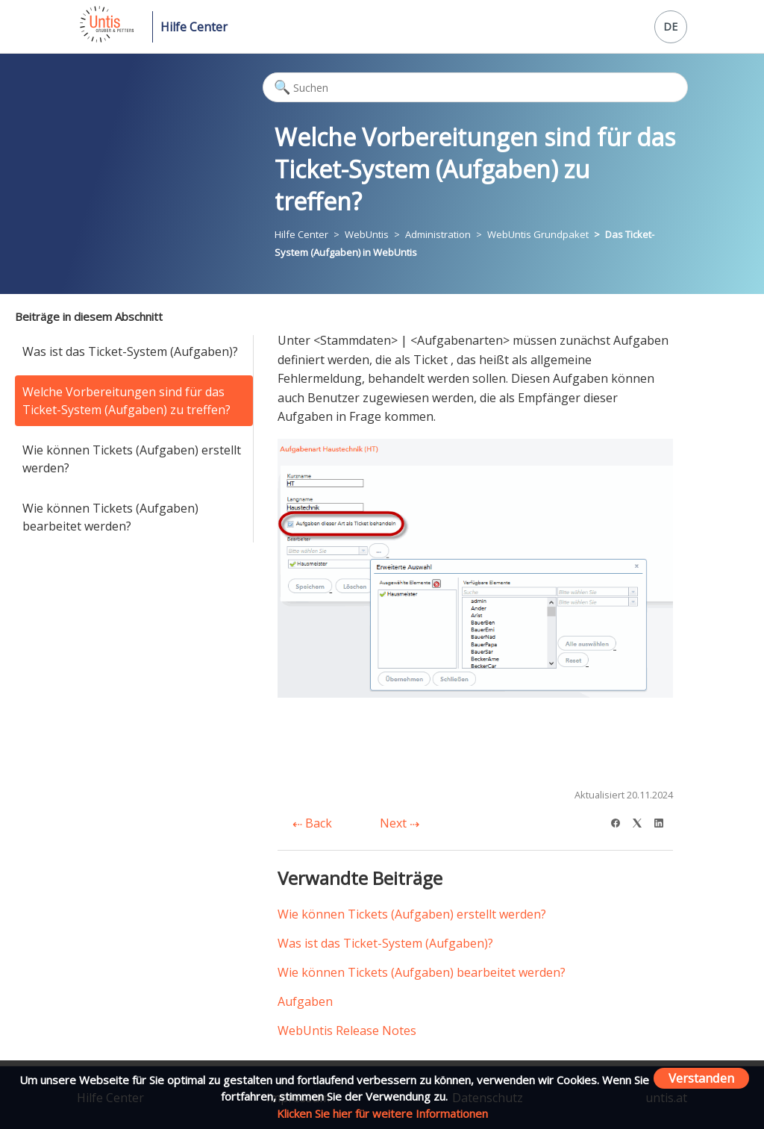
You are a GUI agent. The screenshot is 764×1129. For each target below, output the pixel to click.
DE (670, 26)
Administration (438, 234)
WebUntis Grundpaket (538, 234)
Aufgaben (305, 1001)
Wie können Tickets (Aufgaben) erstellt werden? (131, 459)
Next (399, 823)
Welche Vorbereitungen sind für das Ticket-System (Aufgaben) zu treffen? (126, 401)
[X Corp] (642, 821)
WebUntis (367, 234)
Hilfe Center (194, 27)
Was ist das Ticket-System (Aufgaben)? (130, 351)
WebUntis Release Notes (347, 1030)
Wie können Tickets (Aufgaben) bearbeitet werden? (110, 517)
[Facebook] (620, 821)
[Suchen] (475, 87)
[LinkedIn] (663, 821)
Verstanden (701, 1077)
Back (312, 823)
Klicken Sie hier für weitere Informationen (382, 1113)
